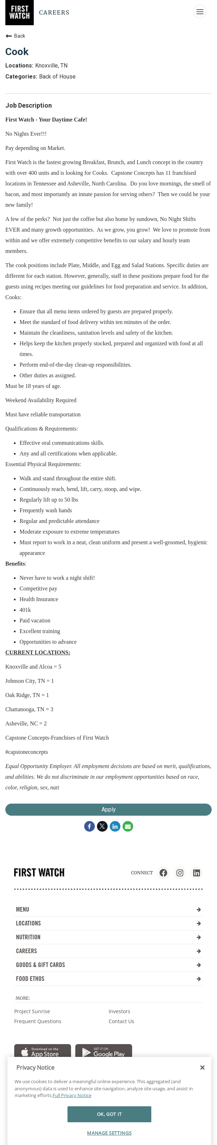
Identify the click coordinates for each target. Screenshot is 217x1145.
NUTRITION (108, 937)
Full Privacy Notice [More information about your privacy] (72, 1106)
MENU (108, 909)
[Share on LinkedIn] (115, 826)
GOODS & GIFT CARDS (108, 964)
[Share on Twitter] (102, 826)
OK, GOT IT (109, 1125)
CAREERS (108, 951)
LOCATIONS (108, 923)
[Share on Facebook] (89, 826)
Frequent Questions (37, 1021)
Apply (109, 809)
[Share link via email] (127, 826)
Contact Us (121, 1021)
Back (15, 36)
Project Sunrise (32, 1011)
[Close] (202, 1078)
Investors (119, 1011)
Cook (16, 52)
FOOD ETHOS (108, 978)
